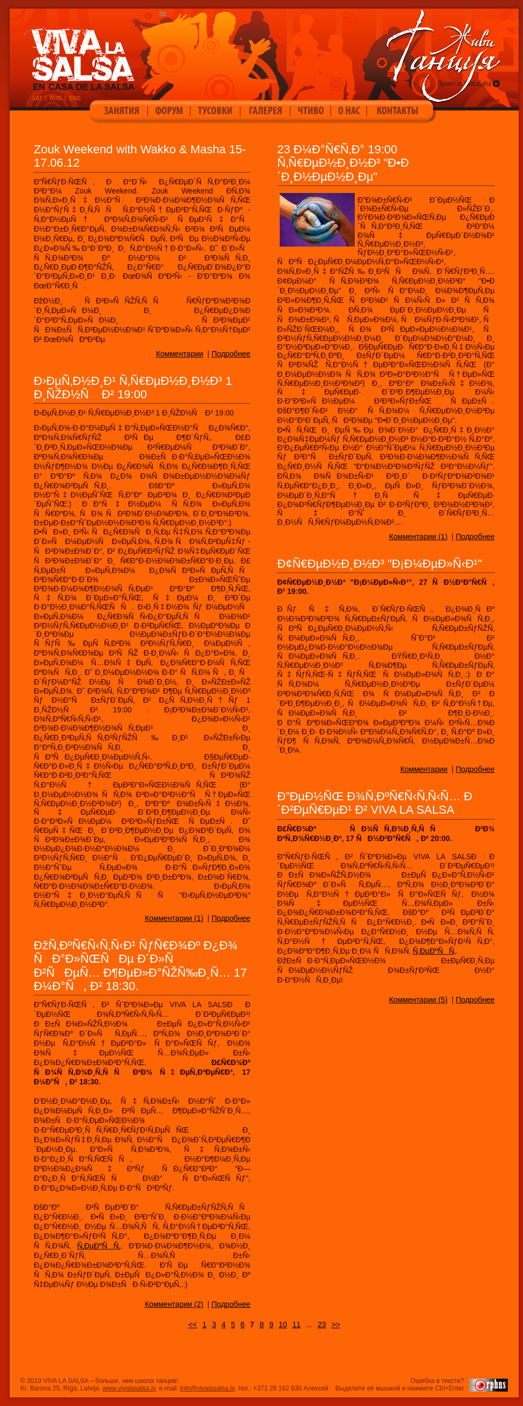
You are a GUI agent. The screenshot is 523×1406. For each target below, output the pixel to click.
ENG (75, 98)
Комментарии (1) (174, 918)
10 (283, 1324)
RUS (55, 98)
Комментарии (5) (418, 999)
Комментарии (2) (174, 1304)
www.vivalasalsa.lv (128, 1388)
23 (322, 1324)
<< (192, 1324)
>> (335, 1324)
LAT (37, 98)
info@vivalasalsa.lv (207, 1388)
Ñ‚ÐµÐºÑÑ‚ (434, 951)
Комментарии (179, 353)
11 (297, 1324)
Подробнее (231, 353)
